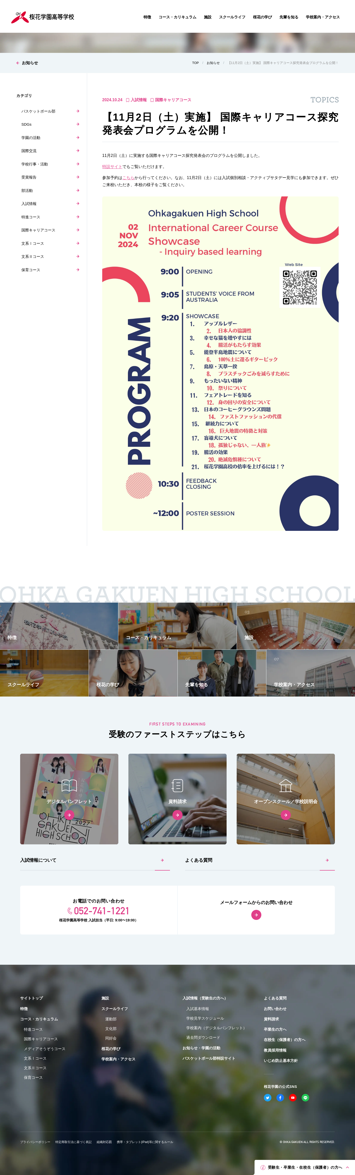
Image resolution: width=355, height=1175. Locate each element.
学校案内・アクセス (118, 1059)
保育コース (30, 270)
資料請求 (271, 1019)
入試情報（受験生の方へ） (205, 998)
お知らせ (30, 63)
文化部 (111, 1028)
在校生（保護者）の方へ (284, 1040)
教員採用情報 (275, 1050)
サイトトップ (31, 998)
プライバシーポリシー (35, 1142)
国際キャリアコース (38, 230)
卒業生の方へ (275, 1029)
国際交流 (29, 151)
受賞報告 (29, 177)
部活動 (27, 190)
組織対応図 (104, 1142)
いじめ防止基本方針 (281, 1060)
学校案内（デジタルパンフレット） (216, 1028)
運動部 (111, 1019)
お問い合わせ (275, 1009)
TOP (195, 63)
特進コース (30, 217)
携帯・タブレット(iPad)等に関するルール (145, 1142)
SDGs (26, 124)
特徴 (24, 1009)
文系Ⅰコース (32, 243)
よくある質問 (198, 860)
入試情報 (29, 203)
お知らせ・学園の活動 (201, 1048)
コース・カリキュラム (39, 1019)
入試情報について (38, 860)
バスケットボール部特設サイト (209, 1058)
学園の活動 (30, 137)
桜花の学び (110, 1049)
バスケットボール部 (38, 111)
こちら (128, 178)
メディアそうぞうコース (44, 1049)
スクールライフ (114, 1009)
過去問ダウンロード (203, 1037)
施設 (105, 998)
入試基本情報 (197, 1009)
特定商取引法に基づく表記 (73, 1142)
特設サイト (112, 166)
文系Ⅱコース (32, 256)
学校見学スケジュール (205, 1018)
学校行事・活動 (34, 164)
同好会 (111, 1038)
